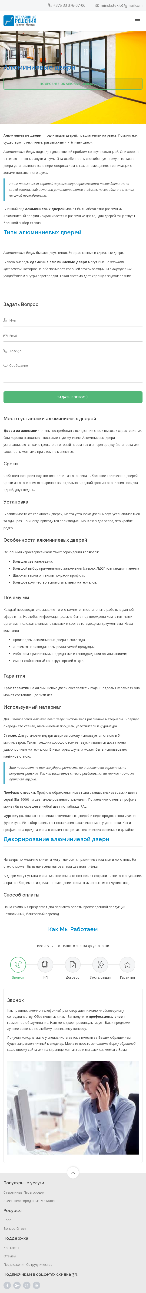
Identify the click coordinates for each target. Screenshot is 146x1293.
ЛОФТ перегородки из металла (29, 1201)
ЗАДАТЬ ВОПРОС (73, 397)
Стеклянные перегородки (23, 1192)
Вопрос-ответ (15, 1228)
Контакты (11, 1248)
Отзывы (9, 1256)
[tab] (18, 968)
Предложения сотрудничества (27, 1264)
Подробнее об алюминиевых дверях (73, 83)
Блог (7, 1220)
